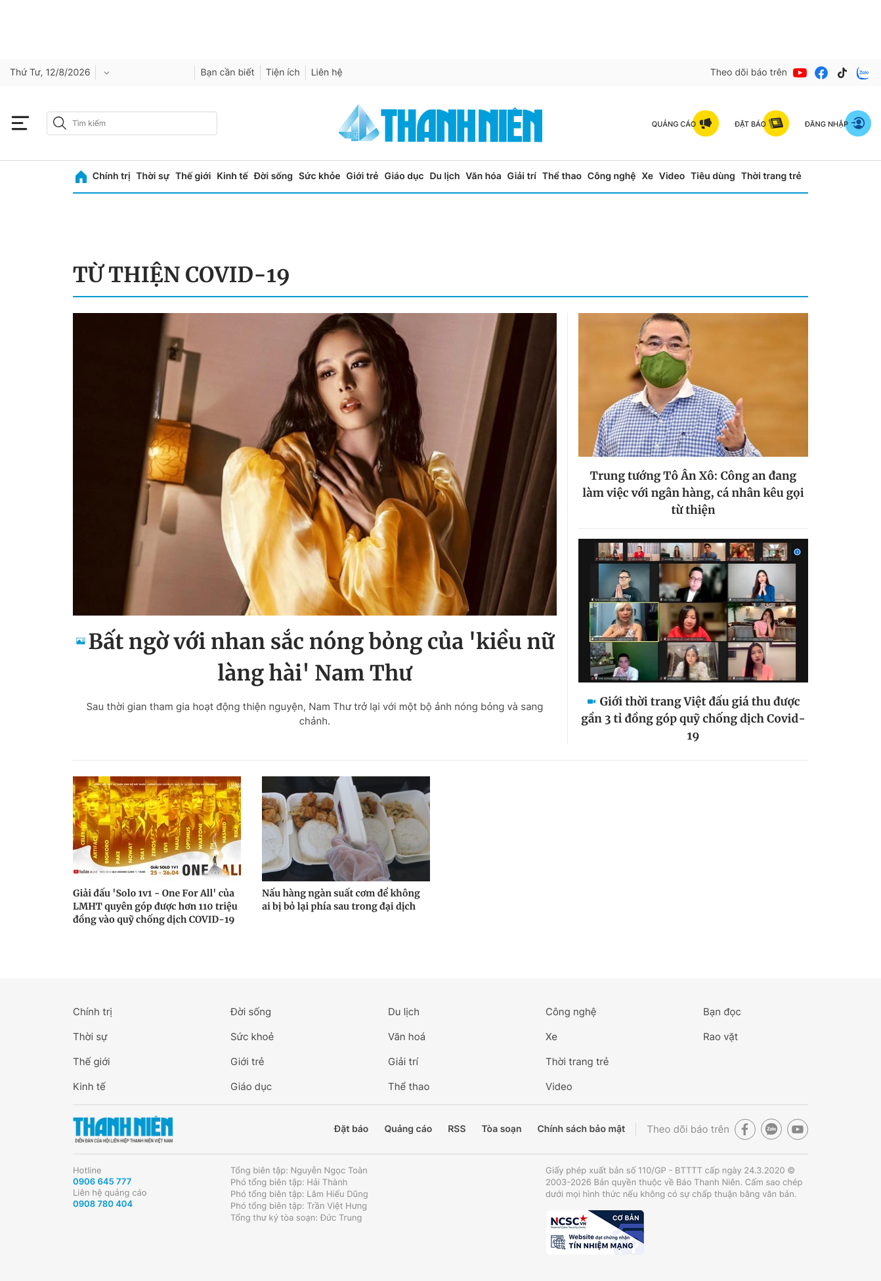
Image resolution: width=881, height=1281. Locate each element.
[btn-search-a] (60, 123)
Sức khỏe (320, 176)
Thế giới (193, 176)
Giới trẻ (362, 176)
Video (672, 176)
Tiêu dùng (713, 176)
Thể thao (562, 176)
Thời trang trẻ (771, 176)
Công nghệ (612, 176)
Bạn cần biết (227, 72)
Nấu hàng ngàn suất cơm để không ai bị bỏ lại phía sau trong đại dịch (341, 899)
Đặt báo (351, 1129)
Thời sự (152, 176)
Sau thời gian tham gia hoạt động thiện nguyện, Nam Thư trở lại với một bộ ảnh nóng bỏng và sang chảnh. (314, 713)
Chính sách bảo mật (581, 1129)
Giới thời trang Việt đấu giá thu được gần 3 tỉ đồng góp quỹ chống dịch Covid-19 (693, 718)
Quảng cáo (408, 1129)
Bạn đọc (722, 1011)
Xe (647, 176)
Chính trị (112, 176)
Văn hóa (483, 176)
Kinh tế (232, 176)
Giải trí (521, 176)
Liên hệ (327, 72)
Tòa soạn (502, 1129)
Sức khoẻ (252, 1036)
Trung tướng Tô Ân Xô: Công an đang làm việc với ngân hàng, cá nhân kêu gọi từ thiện (693, 493)
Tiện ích (283, 72)
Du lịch (444, 176)
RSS (456, 1129)
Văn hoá (406, 1036)
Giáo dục (403, 176)
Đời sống (273, 176)
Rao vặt (720, 1036)
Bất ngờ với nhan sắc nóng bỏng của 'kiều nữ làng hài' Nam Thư (322, 657)
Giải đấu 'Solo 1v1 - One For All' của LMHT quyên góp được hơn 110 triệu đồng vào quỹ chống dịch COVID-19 (155, 906)
